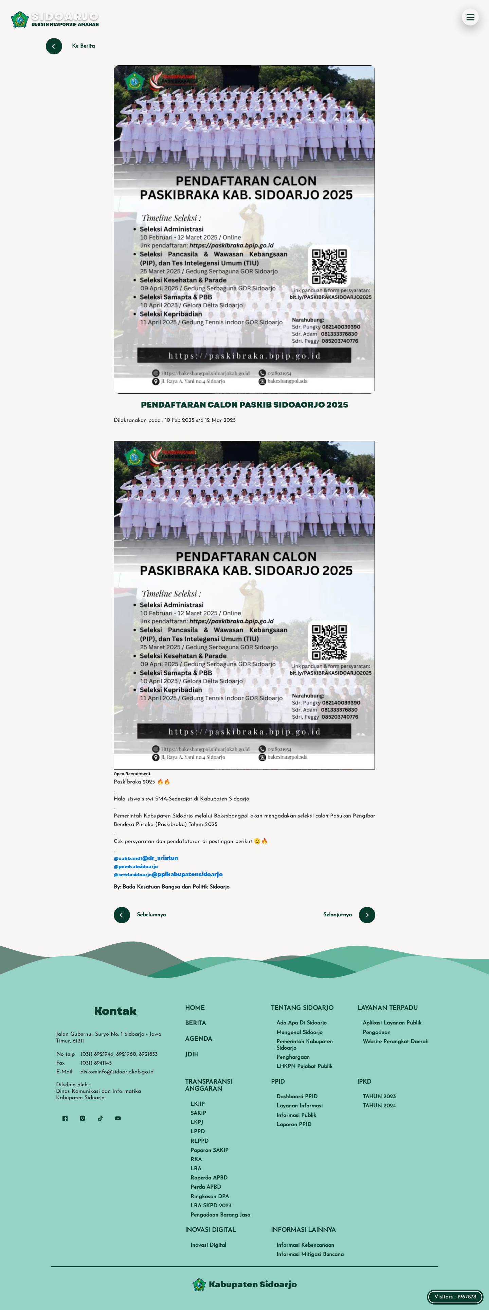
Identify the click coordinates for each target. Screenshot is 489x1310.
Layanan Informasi (299, 1106)
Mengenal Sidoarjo (299, 1032)
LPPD (198, 1132)
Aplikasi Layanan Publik (392, 1023)
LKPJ (197, 1122)
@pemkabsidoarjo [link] (136, 866)
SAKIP (198, 1113)
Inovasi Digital (208, 1245)
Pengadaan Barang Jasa (220, 1215)
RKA (196, 1159)
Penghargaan (293, 1057)
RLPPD (200, 1141)
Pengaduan (377, 1032)
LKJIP (198, 1104)
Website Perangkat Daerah (396, 1042)
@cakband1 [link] (128, 858)
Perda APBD (206, 1187)
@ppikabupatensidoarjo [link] (187, 874)
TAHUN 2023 (379, 1097)
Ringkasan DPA (210, 1197)
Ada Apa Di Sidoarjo (301, 1023)
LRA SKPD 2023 (211, 1206)
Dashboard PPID (297, 1097)
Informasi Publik (296, 1115)
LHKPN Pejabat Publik (304, 1066)
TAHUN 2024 (379, 1106)
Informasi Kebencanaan (305, 1245)
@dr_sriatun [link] (160, 858)
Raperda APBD (209, 1178)
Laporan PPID (293, 1124)
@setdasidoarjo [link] (133, 875)
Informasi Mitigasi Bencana (310, 1254)
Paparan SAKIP (210, 1150)
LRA (196, 1169)
